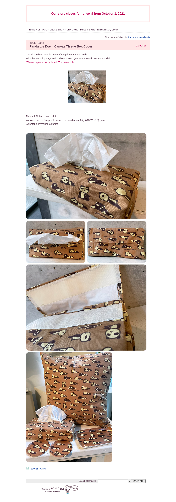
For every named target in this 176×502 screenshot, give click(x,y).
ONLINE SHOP (57, 30)
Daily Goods (72, 30)
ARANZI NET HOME (37, 30)
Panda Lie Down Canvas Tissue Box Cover (61, 46)
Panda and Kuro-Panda (139, 37)
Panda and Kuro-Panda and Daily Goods (99, 30)
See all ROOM (38, 468)
